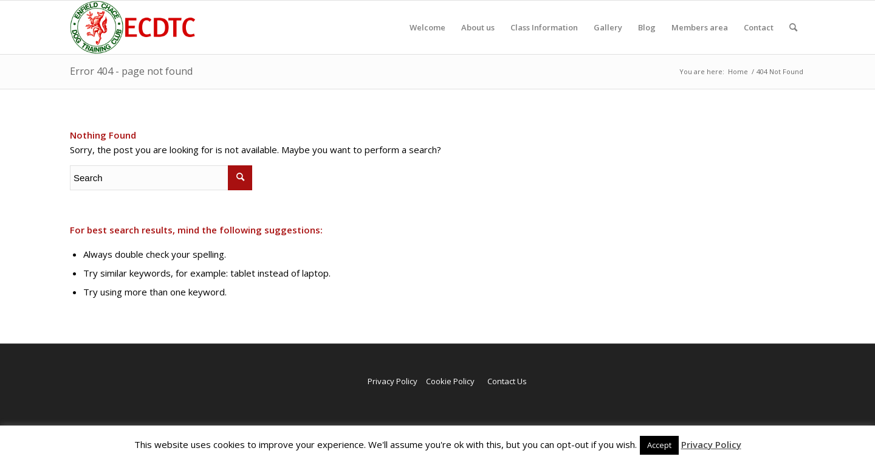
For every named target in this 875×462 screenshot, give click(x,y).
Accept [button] (659, 445)
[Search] (793, 27)
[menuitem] (427, 27)
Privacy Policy (392, 381)
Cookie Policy (450, 381)
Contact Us (507, 381)
